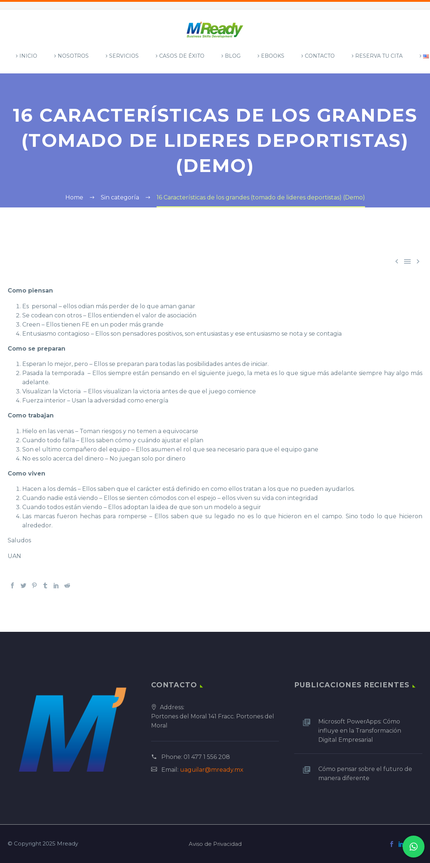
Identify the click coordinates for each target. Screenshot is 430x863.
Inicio (28, 56)
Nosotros (73, 56)
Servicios (124, 56)
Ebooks (272, 56)
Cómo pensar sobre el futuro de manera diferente (365, 773)
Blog (233, 56)
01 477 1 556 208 (207, 756)
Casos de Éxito (181, 56)
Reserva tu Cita (379, 56)
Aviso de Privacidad (215, 844)
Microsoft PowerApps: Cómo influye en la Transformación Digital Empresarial (359, 730)
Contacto (320, 56)
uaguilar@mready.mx (211, 769)
